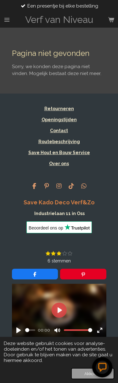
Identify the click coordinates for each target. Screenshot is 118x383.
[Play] (19, 330)
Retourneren (59, 108)
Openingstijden (59, 119)
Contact (59, 130)
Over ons (59, 163)
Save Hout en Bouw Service (59, 152)
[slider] (30, 330)
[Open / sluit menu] (7, 20)
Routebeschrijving (59, 141)
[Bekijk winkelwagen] (111, 20)
